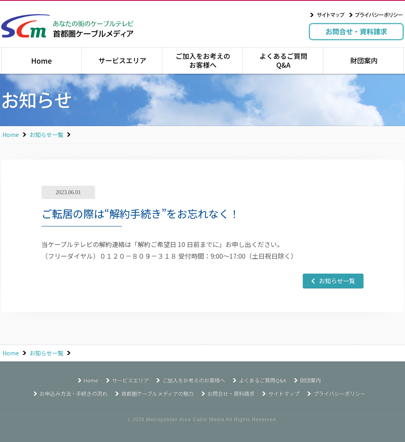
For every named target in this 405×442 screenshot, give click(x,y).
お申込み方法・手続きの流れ (73, 393)
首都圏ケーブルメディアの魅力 (157, 393)
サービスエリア (122, 61)
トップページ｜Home (41, 61)
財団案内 (363, 61)
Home (10, 135)
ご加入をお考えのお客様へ (202, 61)
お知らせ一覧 (46, 135)
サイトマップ (327, 15)
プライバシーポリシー (376, 15)
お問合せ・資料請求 (356, 31)
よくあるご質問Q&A (283, 61)
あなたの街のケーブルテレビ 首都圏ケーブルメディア (67, 25)
